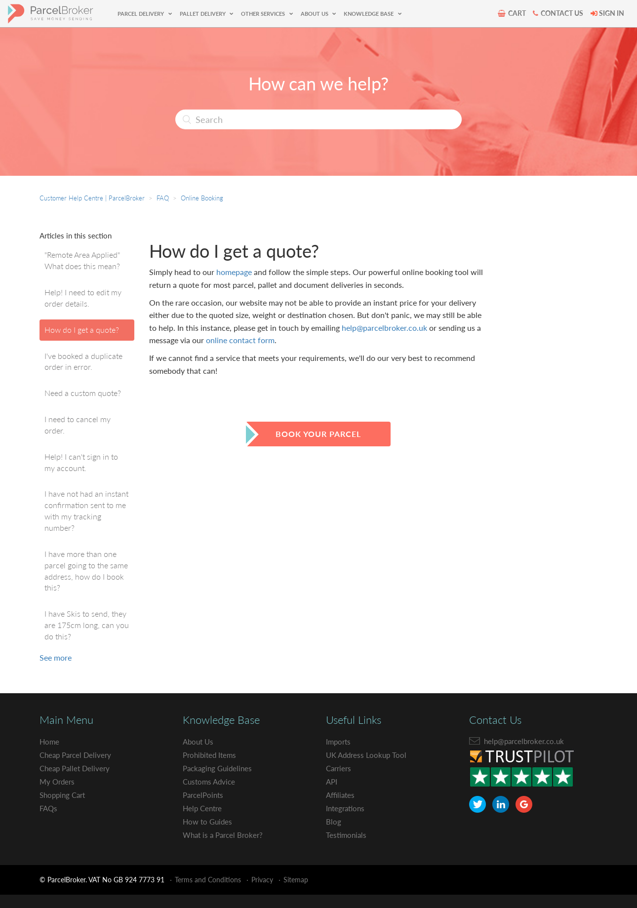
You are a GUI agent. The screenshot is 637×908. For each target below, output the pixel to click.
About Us (199, 741)
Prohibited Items (211, 754)
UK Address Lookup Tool (368, 754)
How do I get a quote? (81, 329)
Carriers (340, 768)
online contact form (240, 340)
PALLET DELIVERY (203, 13)
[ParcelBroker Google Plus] (524, 804)
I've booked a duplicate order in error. (83, 361)
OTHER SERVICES (263, 13)
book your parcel (318, 433)
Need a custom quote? (82, 392)
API (332, 781)
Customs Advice (211, 781)
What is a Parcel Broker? (225, 834)
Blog (333, 821)
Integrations (346, 808)
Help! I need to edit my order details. (82, 297)
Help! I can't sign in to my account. (81, 462)
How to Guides (209, 821)
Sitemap (295, 879)
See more (56, 657)
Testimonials (347, 834)
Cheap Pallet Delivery (77, 768)
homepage (234, 271)
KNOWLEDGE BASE (369, 13)
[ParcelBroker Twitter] (477, 804)
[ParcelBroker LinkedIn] (500, 804)
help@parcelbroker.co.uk (384, 327)
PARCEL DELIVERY (141, 13)
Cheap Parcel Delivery (78, 754)
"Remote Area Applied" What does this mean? (82, 260)
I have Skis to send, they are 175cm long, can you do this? (86, 625)
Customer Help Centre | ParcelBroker (92, 198)
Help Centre (204, 808)
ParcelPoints (205, 794)
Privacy (262, 879)
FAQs (49, 808)
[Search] (318, 119)
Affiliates (341, 794)
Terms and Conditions (208, 879)
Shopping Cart (64, 794)
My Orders (58, 781)
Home (50, 741)
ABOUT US (315, 13)
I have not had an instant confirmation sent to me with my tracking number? (86, 510)
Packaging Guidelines (219, 768)
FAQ (163, 198)
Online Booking (202, 198)
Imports (339, 741)
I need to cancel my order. (77, 424)
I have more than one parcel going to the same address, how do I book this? (86, 570)
